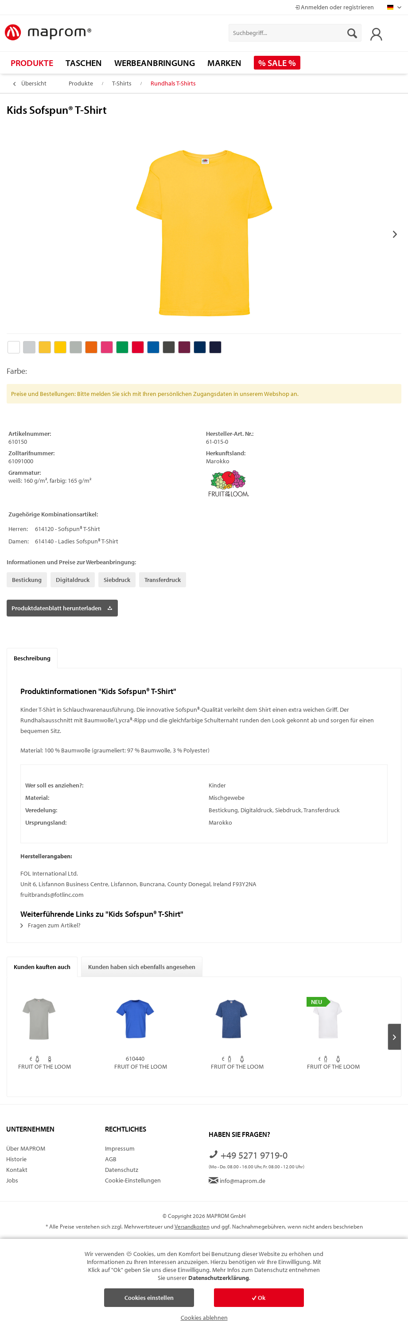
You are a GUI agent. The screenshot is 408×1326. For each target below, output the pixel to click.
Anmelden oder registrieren (334, 7)
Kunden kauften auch (42, 967)
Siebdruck (117, 580)
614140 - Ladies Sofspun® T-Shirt (76, 541)
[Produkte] (31, 63)
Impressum (120, 1148)
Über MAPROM (25, 1148)
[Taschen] (83, 63)
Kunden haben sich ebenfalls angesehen (141, 967)
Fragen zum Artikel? (50, 925)
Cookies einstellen (149, 1298)
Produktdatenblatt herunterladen (62, 606)
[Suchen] (352, 33)
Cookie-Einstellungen (133, 1180)
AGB (111, 1159)
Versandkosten (192, 1226)
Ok (258, 1298)
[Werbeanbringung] (154, 63)
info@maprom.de (237, 1181)
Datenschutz (121, 1170)
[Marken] (224, 63)
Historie (16, 1159)
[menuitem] (295, 33)
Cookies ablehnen (204, 1318)
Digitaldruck (72, 580)
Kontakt (16, 1170)
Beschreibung (32, 658)
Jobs (12, 1180)
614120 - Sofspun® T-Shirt (67, 529)
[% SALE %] (277, 63)
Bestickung (27, 580)
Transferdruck (162, 580)
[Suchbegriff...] (295, 33)
